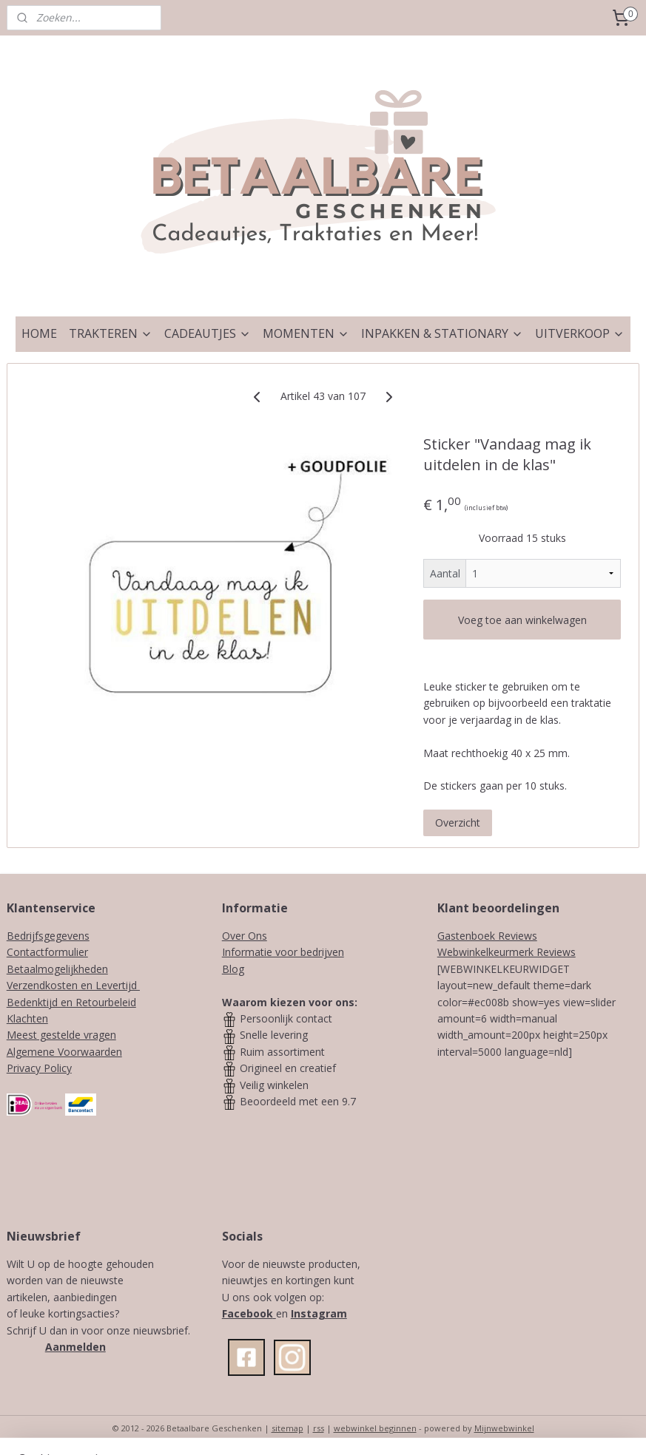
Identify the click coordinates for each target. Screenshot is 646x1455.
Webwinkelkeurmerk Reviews (506, 952)
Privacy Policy (39, 1068)
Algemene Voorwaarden (64, 1052)
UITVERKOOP (580, 333)
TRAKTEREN (110, 333)
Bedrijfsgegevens (48, 936)
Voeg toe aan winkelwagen (522, 620)
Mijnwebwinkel (504, 1428)
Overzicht (457, 822)
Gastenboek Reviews (487, 936)
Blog (233, 969)
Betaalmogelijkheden (57, 969)
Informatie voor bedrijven (283, 952)
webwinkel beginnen (375, 1428)
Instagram (319, 1313)
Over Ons (244, 936)
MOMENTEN (306, 333)
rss (318, 1428)
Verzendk (28, 985)
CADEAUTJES (207, 333)
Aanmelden (75, 1347)
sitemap (287, 1428)
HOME (39, 333)
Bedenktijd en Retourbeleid (71, 1002)
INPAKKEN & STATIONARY (442, 333)
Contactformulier (47, 952)
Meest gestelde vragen (61, 1035)
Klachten (27, 1018)
